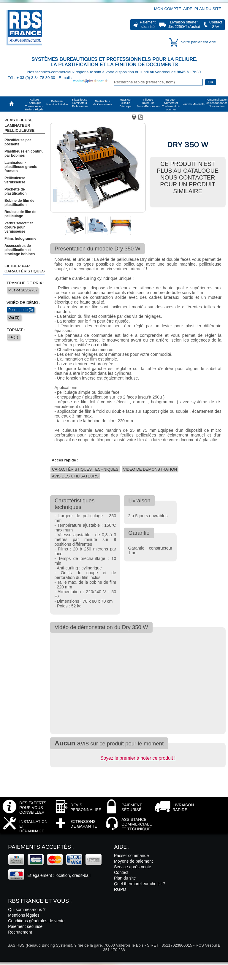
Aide (187, 9)
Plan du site (207, 9)
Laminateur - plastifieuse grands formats (20, 167)
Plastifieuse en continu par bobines (24, 153)
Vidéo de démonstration (150, 469)
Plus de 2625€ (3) (22, 290)
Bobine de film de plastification (19, 203)
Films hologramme (20, 239)
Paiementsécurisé (148, 24)
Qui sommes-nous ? (26, 909)
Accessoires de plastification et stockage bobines (19, 250)
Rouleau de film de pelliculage (20, 214)
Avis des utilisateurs (75, 476)
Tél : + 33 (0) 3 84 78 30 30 (32, 77)
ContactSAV (215, 24)
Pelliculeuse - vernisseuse (15, 180)
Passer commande (131, 855)
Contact (121, 872)
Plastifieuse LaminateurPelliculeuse (19, 125)
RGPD (120, 889)
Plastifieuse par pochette (17, 142)
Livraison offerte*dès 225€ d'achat (184, 24)
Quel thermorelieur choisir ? (139, 883)
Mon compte (167, 9)
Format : (16, 330)
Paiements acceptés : (41, 847)
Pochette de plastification (15, 191)
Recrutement (20, 932)
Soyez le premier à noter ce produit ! (137, 758)
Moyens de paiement (133, 861)
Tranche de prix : (26, 283)
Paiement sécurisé (25, 926)
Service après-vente (132, 866)
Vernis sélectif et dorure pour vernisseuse (18, 227)
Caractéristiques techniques (85, 469)
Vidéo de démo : (23, 302)
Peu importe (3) (20, 310)
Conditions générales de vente (36, 920)
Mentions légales (23, 915)
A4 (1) (13, 337)
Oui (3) (13, 317)
